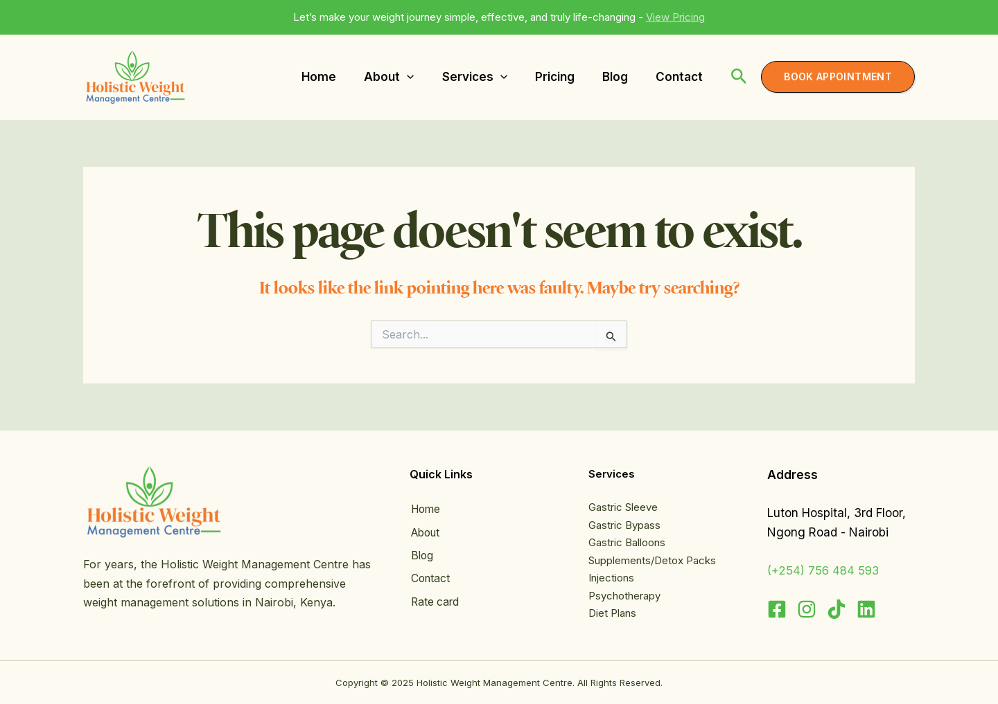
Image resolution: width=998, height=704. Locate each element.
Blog (421, 554)
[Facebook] (777, 609)
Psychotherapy (624, 595)
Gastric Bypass (624, 525)
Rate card (435, 599)
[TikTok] (836, 609)
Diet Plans (612, 613)
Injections (611, 577)
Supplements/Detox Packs (652, 560)
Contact (430, 577)
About (426, 532)
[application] (407, 76)
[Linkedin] (866, 609)
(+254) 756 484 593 (825, 570)
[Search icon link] (739, 78)
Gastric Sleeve (623, 507)
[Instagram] (806, 609)
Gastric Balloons (626, 542)
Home (425, 509)
